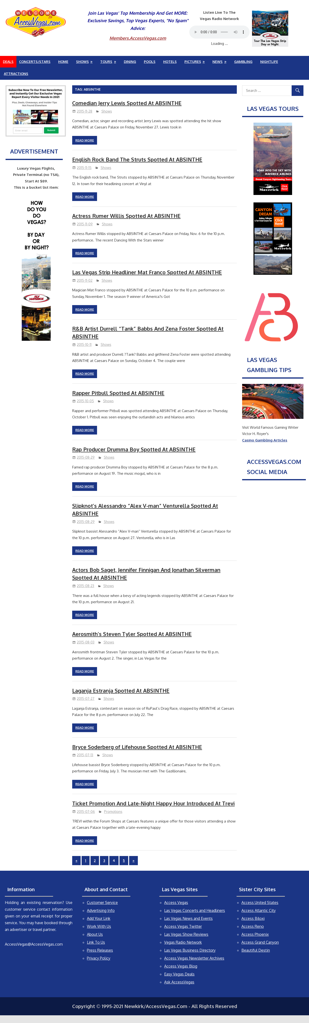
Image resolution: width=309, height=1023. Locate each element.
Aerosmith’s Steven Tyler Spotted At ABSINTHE (133, 633)
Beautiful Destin (255, 958)
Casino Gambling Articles (264, 440)
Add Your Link (98, 926)
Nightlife (269, 62)
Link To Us (96, 950)
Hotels (170, 62)
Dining (130, 62)
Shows (82, 62)
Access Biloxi (253, 926)
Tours (106, 62)
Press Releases (100, 958)
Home (63, 62)
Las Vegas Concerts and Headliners (194, 918)
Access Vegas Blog (180, 973)
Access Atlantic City (258, 918)
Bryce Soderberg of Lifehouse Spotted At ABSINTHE (138, 746)
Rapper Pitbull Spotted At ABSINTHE (119, 392)
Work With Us (99, 934)
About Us (95, 942)
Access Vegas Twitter (183, 934)
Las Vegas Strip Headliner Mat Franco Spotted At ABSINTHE (148, 272)
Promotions (113, 819)
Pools (149, 62)
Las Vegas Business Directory (190, 958)
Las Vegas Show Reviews (186, 942)
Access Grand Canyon (260, 950)
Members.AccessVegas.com (137, 38)
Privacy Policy (98, 965)
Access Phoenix (255, 942)
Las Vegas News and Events (188, 926)
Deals (8, 62)
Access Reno (252, 934)
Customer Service (102, 910)
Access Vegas (176, 910)
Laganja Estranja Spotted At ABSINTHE (122, 690)
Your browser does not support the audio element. (219, 32)
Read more (84, 140)
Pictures (192, 62)
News (217, 62)
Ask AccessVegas (179, 989)
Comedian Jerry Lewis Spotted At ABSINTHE (128, 103)
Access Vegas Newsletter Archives (194, 965)
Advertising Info (101, 918)
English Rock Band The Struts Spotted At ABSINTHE (138, 159)
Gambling (243, 62)
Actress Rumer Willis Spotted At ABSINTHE (127, 215)
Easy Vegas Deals (179, 981)
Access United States (259, 910)
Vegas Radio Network (183, 950)
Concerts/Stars (34, 62)
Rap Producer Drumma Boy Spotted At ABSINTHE (135, 449)
